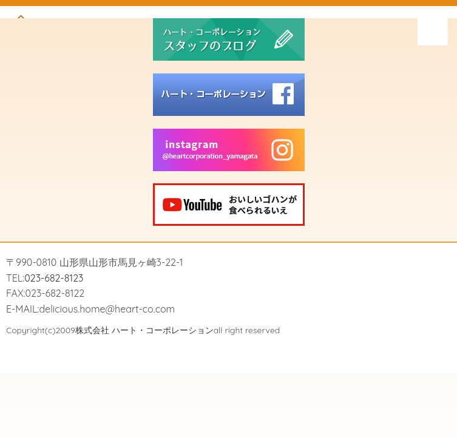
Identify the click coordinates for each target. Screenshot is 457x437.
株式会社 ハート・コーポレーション (144, 330)
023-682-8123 (53, 278)
